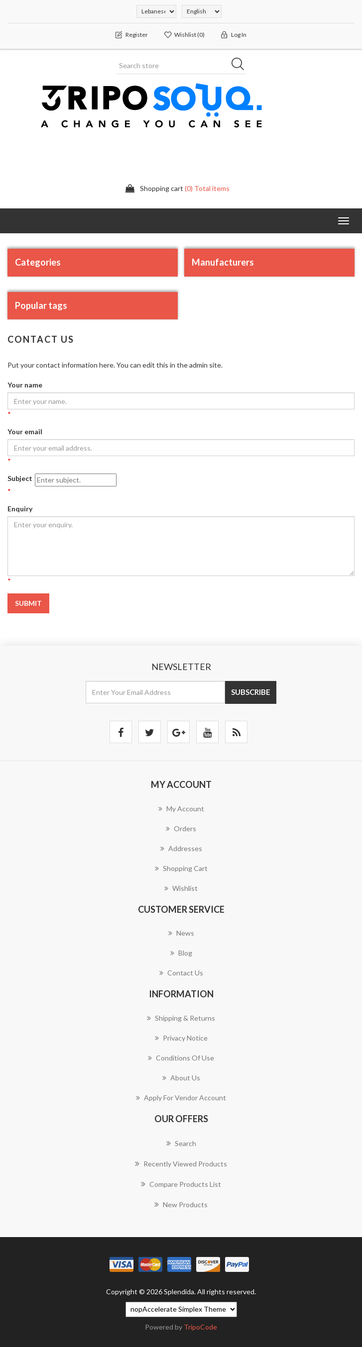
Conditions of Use (181, 1058)
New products (181, 1204)
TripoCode (200, 1327)
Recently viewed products (181, 1163)
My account (181, 808)
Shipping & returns (181, 1018)
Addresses (181, 848)
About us (181, 1077)
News (181, 933)
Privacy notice (181, 1038)
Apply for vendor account (181, 1097)
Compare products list (181, 1184)
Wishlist (181, 888)
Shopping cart (181, 868)
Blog (181, 953)
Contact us (181, 972)
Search (181, 1143)
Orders (181, 828)
